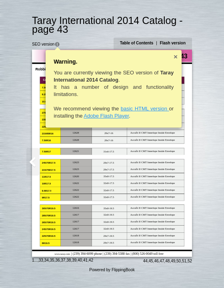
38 (68, 260)
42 (91, 260)
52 (190, 261)
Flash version (173, 43)
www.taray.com (62, 253)
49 (173, 261)
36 (57, 260)
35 (52, 260)
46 (156, 261)
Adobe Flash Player (106, 116)
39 (74, 260)
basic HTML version (145, 109)
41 (85, 260)
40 (80, 260)
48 (167, 261)
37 (63, 260)
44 (145, 261)
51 (184, 261)
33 (41, 260)
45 (151, 261)
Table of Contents (137, 43)
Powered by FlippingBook (111, 270)
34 (46, 260)
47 (162, 261)
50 (178, 261)
